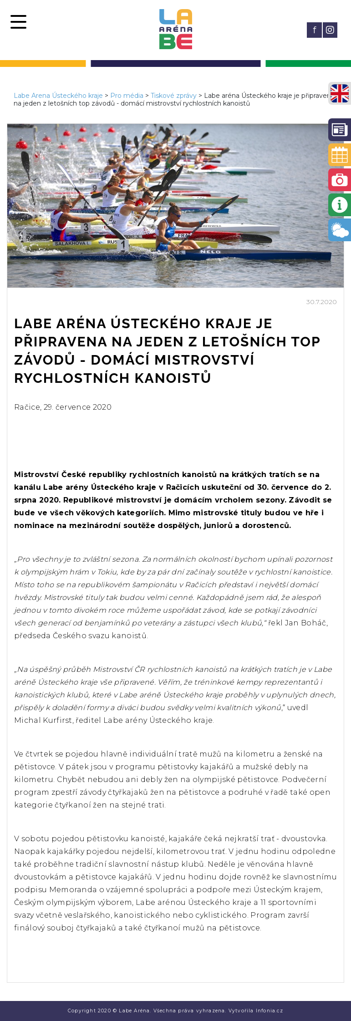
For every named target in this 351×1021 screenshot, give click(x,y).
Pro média (126, 95)
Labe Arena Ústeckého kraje (58, 95)
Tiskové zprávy (174, 95)
